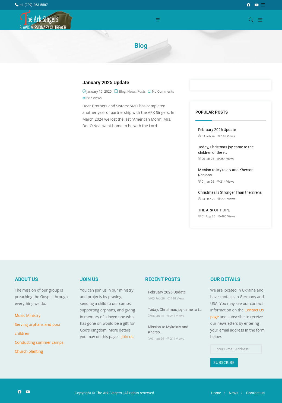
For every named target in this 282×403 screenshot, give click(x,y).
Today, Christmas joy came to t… (175, 309)
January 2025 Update (106, 82)
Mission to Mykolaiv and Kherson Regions (226, 172)
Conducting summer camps (39, 342)
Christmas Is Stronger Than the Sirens (230, 192)
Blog (122, 91)
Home (216, 393)
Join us (127, 336)
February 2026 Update (217, 129)
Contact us (255, 393)
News (131, 91)
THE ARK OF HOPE (214, 210)
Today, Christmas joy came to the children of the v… (226, 150)
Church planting (29, 351)
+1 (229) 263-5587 (31, 5)
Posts (141, 91)
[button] (258, 20)
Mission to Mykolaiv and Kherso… (168, 330)
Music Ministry (27, 315)
